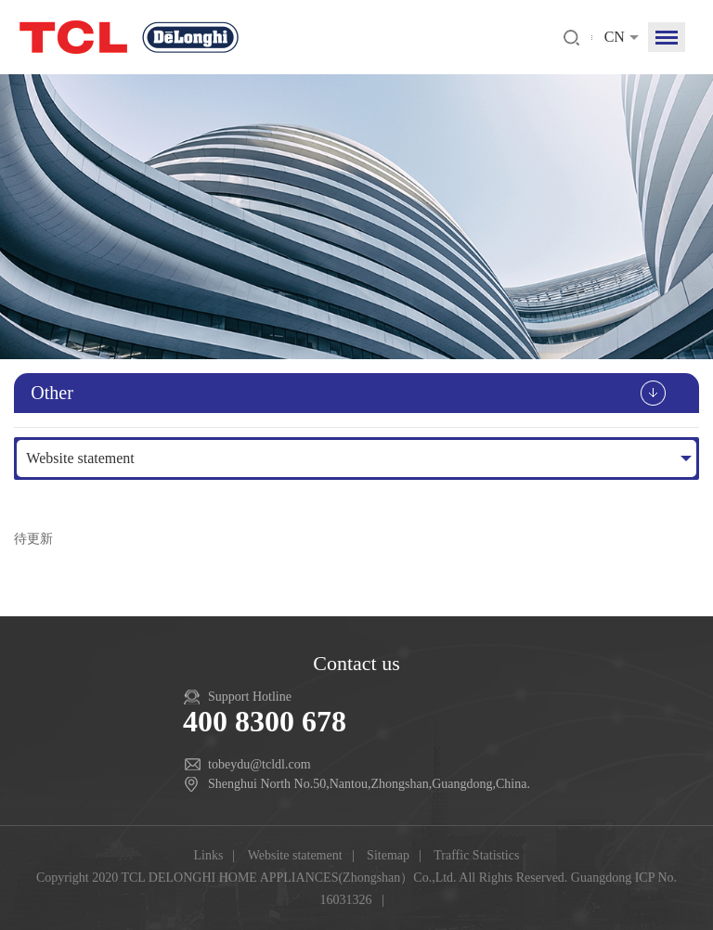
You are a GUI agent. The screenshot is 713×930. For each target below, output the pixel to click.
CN (614, 37)
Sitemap (388, 855)
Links (209, 855)
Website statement (80, 458)
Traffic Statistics (476, 855)
